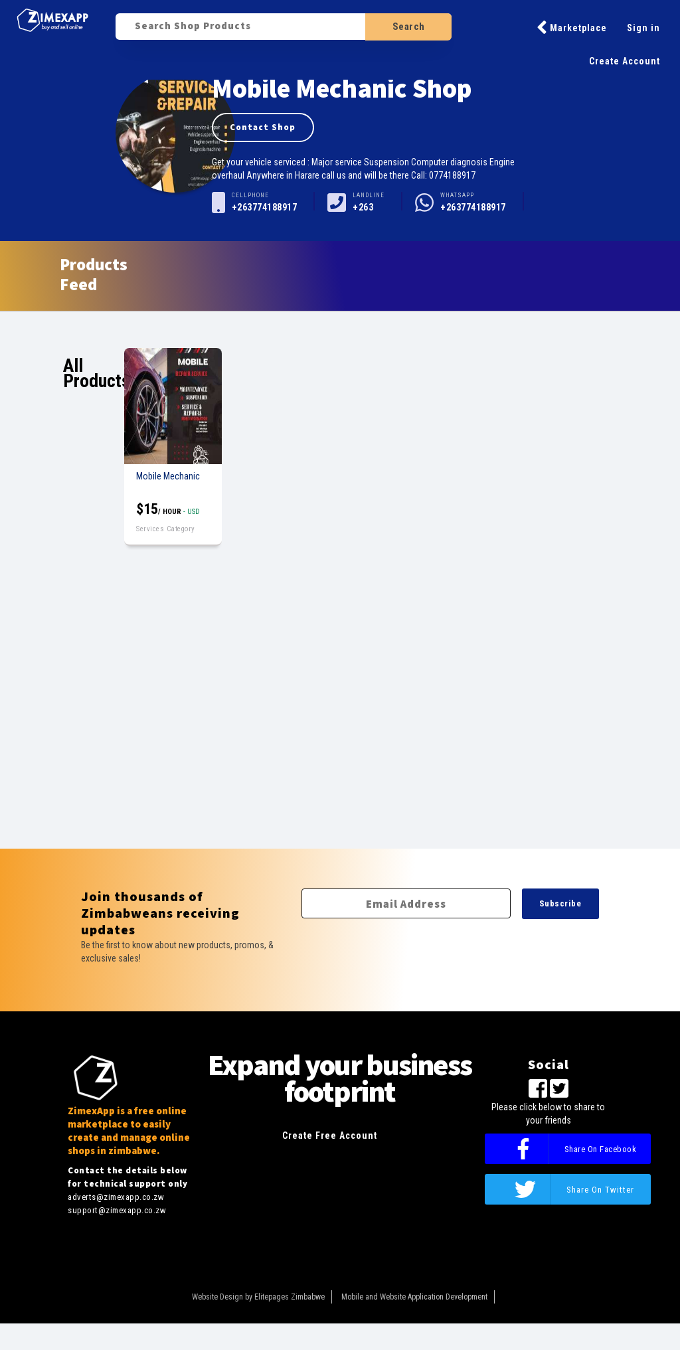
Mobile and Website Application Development (414, 1297)
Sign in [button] (643, 28)
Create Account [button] (624, 61)
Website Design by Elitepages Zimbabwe (258, 1297)
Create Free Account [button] (329, 1135)
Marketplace (572, 27)
